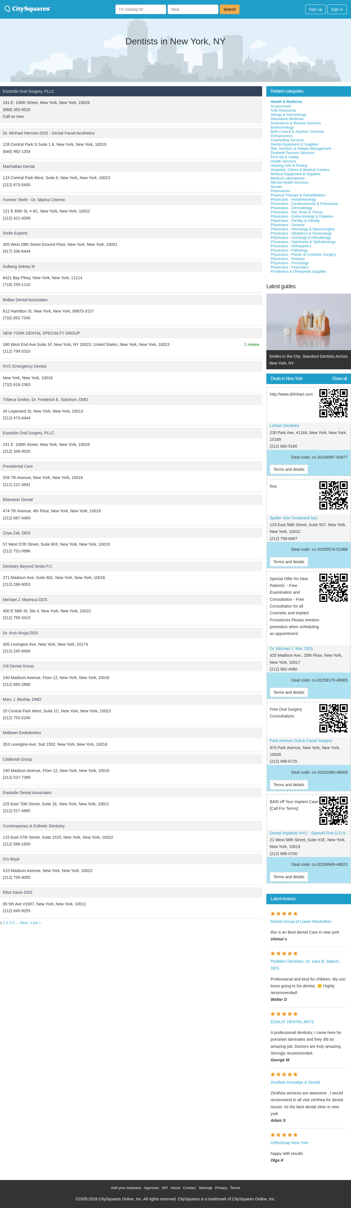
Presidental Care (18, 466)
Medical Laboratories (288, 178)
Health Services (283, 161)
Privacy (221, 1188)
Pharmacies (280, 191)
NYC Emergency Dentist (25, 366)
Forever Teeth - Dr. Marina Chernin (34, 200)
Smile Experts (15, 233)
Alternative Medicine (287, 119)
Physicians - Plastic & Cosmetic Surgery (303, 254)
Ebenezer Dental (18, 499)
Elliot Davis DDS (17, 892)
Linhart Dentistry (284, 425)
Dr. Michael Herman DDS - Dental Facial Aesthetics (49, 133)
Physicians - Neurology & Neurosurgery (303, 229)
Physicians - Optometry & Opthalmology (303, 242)
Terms (235, 1188)
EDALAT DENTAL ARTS (292, 1022)
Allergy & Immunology (288, 114)
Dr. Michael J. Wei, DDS (291, 648)
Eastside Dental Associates (27, 792)
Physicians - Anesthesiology (293, 199)
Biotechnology (282, 127)
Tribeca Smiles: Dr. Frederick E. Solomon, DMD (45, 399)
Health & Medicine (286, 101)
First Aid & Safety (285, 157)
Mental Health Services (289, 182)
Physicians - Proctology (290, 263)
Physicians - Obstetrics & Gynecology (301, 233)
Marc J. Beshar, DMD (22, 699)
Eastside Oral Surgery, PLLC (28, 91)
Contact (189, 1188)
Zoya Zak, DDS (16, 533)
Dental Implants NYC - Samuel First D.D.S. (308, 833)
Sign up (315, 9)
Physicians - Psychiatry (289, 267)
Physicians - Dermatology (291, 208)
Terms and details (288, 469)
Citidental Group (17, 759)
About (175, 1188)
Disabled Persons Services (292, 153)
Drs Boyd (11, 859)
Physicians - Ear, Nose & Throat (297, 212)
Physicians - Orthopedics (291, 246)
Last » (36, 923)
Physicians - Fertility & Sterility (295, 220)
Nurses (276, 187)
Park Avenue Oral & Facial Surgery (301, 740)
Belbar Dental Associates (25, 300)
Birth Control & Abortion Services (297, 131)
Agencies (151, 1188)
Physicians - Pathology (289, 250)
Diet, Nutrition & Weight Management (301, 148)
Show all (339, 378)
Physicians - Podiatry (288, 259)
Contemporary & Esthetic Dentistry (34, 826)
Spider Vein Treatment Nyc (294, 518)
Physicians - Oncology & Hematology (301, 237)
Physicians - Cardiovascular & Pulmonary (304, 203)
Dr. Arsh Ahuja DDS (20, 633)
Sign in (337, 9)
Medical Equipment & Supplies (295, 174)
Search (229, 9)
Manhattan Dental (19, 166)
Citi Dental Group (18, 666)
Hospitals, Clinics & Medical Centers (300, 170)
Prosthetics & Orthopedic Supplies (298, 271)
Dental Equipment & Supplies (294, 144)
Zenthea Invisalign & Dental (295, 1082)
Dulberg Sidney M (19, 266)
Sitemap (205, 1188)
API (165, 1188)
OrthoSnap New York (289, 1142)
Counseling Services (287, 140)
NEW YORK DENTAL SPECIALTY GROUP (41, 333)
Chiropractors (282, 136)
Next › (25, 923)
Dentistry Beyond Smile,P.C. (28, 566)
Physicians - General (287, 225)
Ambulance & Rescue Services (296, 123)
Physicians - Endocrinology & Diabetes (302, 216)
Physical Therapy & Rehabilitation (298, 195)
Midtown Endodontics (22, 732)
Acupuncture (281, 106)
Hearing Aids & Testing (289, 165)
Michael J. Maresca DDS (25, 599)
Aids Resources (283, 110)
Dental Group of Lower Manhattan (301, 921)
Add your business (126, 1188)
